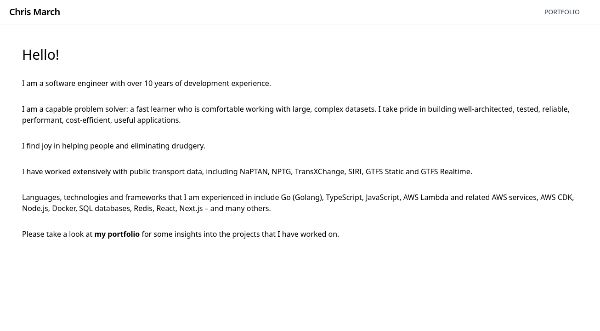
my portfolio (117, 234)
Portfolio (562, 11)
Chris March (34, 12)
